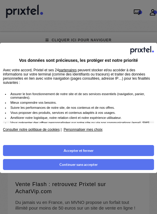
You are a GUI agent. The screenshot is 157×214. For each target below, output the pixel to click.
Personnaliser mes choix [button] (83, 130)
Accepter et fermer (79, 150)
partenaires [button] (68, 70)
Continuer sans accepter (78, 164)
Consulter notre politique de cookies (31, 130)
